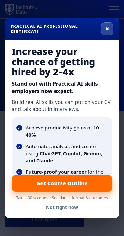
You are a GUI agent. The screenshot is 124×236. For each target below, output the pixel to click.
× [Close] (107, 28)
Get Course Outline (61, 183)
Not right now (62, 207)
